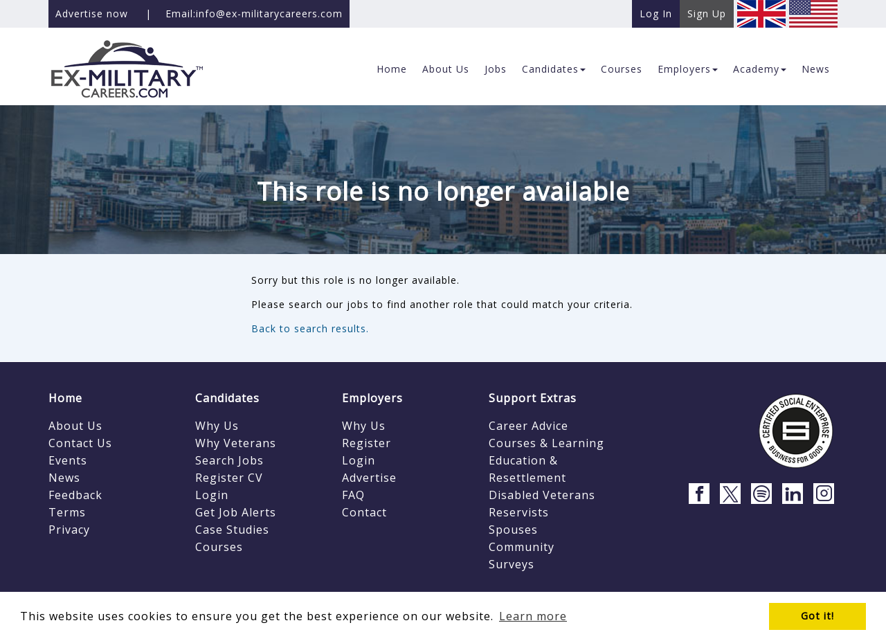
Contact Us (80, 443)
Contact (364, 512)
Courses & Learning (546, 443)
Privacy (69, 529)
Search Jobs (229, 460)
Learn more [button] (533, 616)
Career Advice (528, 425)
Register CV (229, 477)
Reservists (519, 512)
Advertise (369, 477)
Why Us (217, 425)
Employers (372, 398)
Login (211, 495)
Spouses (513, 529)
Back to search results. (310, 328)
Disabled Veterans (542, 495)
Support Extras (533, 398)
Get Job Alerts (235, 512)
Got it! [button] (817, 615)
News (64, 477)
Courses (219, 546)
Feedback (75, 495)
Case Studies (232, 529)
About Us (75, 425)
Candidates (227, 398)
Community (521, 546)
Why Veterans (235, 443)
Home (65, 398)
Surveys (511, 564)
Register (366, 443)
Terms (67, 512)
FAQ (353, 495)
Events (67, 460)
